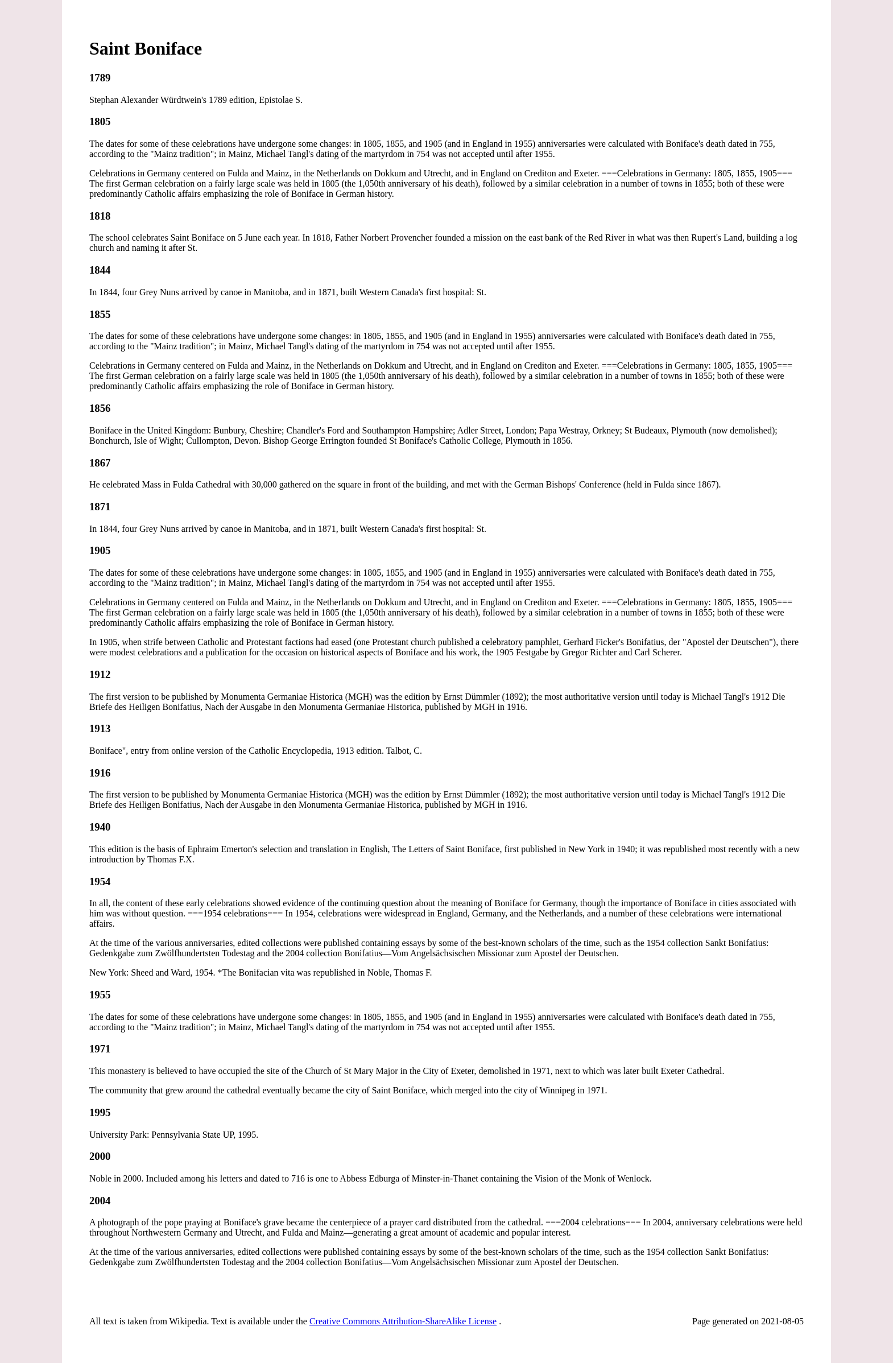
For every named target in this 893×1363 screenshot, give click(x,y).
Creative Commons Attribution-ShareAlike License (403, 1321)
